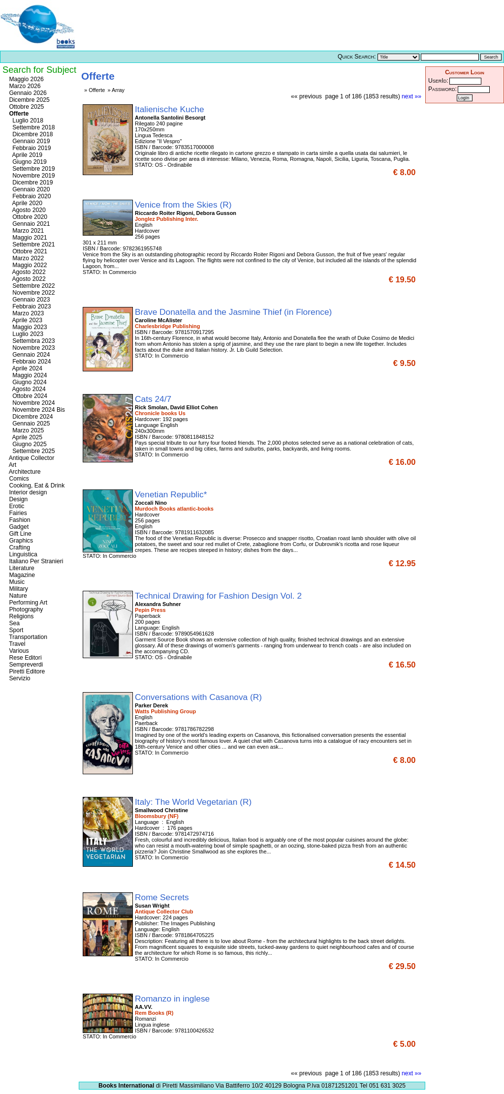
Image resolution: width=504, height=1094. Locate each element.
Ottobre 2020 (27, 216)
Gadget (18, 526)
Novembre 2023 (31, 347)
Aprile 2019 (24, 155)
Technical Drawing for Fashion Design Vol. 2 (219, 596)
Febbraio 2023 (29, 306)
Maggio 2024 (27, 375)
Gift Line (19, 533)
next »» (411, 96)
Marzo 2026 (24, 86)
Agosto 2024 (26, 389)
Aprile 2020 (24, 203)
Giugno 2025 (27, 444)
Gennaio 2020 (28, 189)
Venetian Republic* (172, 494)
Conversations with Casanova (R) (199, 697)
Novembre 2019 (31, 175)
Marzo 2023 (25, 313)
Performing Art (27, 602)
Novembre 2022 (31, 292)
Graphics (20, 540)
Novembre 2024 (31, 402)
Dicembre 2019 (30, 182)
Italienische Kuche (170, 109)
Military (17, 588)
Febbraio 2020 (29, 196)
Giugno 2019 (27, 161)
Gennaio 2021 (28, 223)
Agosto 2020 (26, 210)
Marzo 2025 (25, 430)
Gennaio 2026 (27, 93)
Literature (20, 568)
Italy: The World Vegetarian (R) (194, 802)
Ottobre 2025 (25, 106)
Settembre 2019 (31, 168)
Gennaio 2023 (28, 299)
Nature (17, 595)
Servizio (19, 678)
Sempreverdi (25, 664)
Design (17, 499)
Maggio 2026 (25, 79)
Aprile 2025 (24, 437)
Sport (15, 630)
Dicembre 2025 (28, 99)
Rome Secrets (163, 897)
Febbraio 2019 (29, 148)
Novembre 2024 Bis (36, 409)
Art (11, 464)
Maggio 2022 (27, 265)
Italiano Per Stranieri (35, 561)
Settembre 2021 (31, 244)
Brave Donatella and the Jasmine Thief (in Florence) (234, 312)
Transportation (27, 637)
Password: (442, 89)
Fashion (19, 520)
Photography (25, 609)
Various (18, 650)
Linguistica (22, 554)
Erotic (15, 506)
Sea (13, 623)
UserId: (438, 80)
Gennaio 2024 (28, 354)
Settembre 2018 (31, 127)
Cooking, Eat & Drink (35, 485)
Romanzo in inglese (173, 998)
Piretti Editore (26, 671)
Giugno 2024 (27, 382)
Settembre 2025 (31, 451)
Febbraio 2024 (29, 361)
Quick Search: (357, 56)
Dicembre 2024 (30, 416)
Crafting (18, 547)
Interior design (27, 492)
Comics (18, 478)
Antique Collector (30, 458)
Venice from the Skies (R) (184, 205)
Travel (16, 643)
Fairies (17, 513)
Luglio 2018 (25, 120)
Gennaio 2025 (28, 423)
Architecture (24, 471)
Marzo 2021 (25, 230)
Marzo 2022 (25, 258)
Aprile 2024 (24, 368)
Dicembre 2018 (30, 134)
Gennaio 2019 (28, 141)
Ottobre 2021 (27, 251)
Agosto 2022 (26, 272)
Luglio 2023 (25, 334)
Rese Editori (24, 657)
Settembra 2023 (31, 340)
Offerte (18, 113)
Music (16, 581)
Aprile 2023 (24, 320)
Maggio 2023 (27, 327)
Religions (20, 616)
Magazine (21, 575)
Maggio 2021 (27, 237)
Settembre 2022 (31, 285)
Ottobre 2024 (27, 396)
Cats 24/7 (154, 399)
